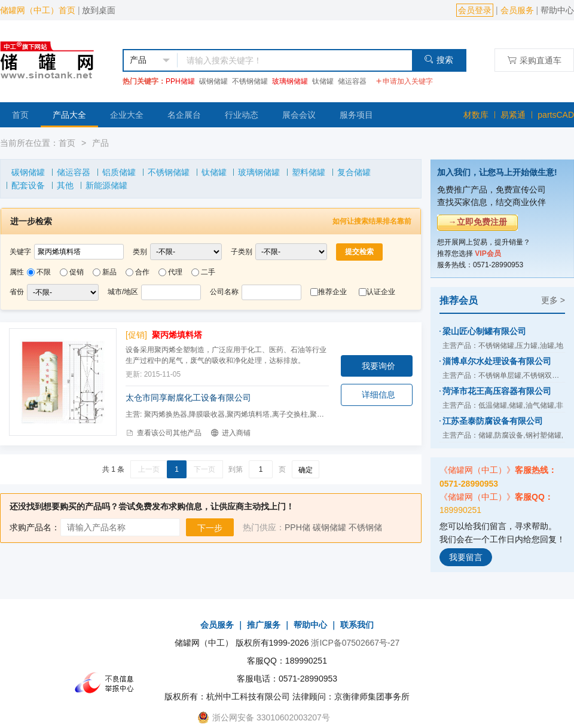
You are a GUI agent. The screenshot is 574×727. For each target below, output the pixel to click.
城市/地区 (123, 292)
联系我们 (357, 625)
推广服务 (263, 625)
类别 (140, 252)
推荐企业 (332, 292)
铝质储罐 (119, 172)
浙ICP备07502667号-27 (355, 642)
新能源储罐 (106, 185)
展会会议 (299, 115)
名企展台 (184, 115)
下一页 (204, 469)
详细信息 (378, 394)
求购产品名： (35, 527)
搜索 (438, 59)
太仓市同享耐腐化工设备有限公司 (188, 397)
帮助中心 (557, 10)
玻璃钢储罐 (290, 81)
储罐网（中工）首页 (37, 10)
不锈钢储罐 (250, 81)
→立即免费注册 (477, 222)
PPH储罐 (180, 81)
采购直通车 (534, 60)
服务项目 (356, 115)
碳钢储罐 (213, 81)
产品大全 (69, 115)
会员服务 (517, 10)
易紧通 (513, 115)
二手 (208, 272)
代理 (175, 272)
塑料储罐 (308, 172)
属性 (17, 272)
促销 (76, 272)
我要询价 (378, 366)
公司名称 (224, 292)
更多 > (553, 300)
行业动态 (241, 115)
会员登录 (474, 10)
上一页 (149, 469)
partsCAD (556, 115)
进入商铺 (230, 432)
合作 (142, 272)
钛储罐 (323, 81)
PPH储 (297, 527)
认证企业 (381, 292)
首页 (20, 115)
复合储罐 (354, 172)
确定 (305, 470)
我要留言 (466, 557)
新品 (109, 272)
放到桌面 (98, 10)
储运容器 (352, 81)
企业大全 (127, 115)
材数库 (475, 115)
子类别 (241, 252)
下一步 (209, 528)
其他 (65, 185)
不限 (43, 272)
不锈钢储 (365, 527)
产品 (100, 143)
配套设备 (28, 185)
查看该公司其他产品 (163, 432)
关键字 (20, 252)
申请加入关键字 (404, 81)
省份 (17, 292)
